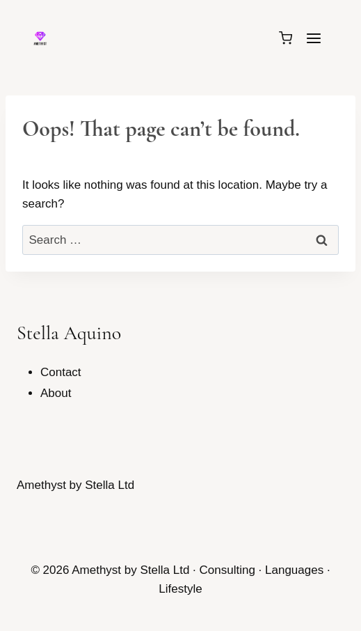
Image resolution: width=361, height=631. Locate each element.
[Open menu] (313, 38)
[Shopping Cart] (285, 38)
